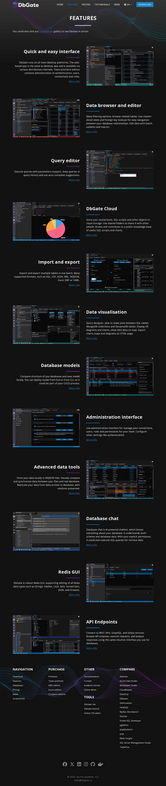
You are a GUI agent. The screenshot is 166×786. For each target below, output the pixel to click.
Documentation (91, 676)
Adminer (124, 676)
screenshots (46, 31)
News (117, 4)
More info (74, 81)
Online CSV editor (92, 713)
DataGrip (124, 694)
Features (72, 4)
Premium (52, 676)
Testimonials (102, 4)
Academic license (92, 685)
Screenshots (19, 698)
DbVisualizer (126, 703)
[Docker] (100, 764)
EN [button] (127, 4)
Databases (18, 685)
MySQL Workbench (129, 711)
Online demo (90, 689)
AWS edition (54, 685)
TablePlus (124, 747)
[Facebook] (65, 764)
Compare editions (57, 694)
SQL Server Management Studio (135, 742)
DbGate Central (91, 708)
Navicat (123, 716)
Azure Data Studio (128, 681)
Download (145, 4)
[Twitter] (72, 764)
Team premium (55, 681)
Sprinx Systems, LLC (87, 776)
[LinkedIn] (79, 764)
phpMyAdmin (126, 729)
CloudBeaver (126, 689)
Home (60, 4)
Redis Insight (126, 738)
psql (122, 734)
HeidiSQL (124, 707)
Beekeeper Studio (128, 685)
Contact (88, 681)
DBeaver (124, 698)
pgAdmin (124, 725)
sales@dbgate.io (83, 780)
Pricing (86, 4)
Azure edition (54, 689)
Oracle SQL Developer (130, 720)
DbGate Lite (90, 704)
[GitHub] (92, 764)
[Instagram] (86, 764)
